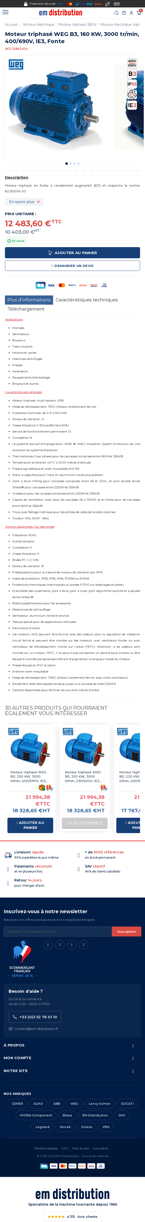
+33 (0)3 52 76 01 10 (35, 1017)
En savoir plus (21, 202)
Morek (65, 1127)
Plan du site (80, 1148)
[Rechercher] (116, 13)
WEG (74, 1104)
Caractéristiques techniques (87, 300)
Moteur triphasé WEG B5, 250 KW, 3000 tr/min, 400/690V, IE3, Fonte (28, 776)
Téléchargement (26, 309)
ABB (56, 1104)
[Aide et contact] (124, 13)
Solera (86, 1127)
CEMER (17, 1104)
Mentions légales (46, 1148)
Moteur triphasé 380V (77, 24)
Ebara (67, 1115)
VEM (106, 1127)
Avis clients (100, 1148)
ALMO (38, 1104)
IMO (122, 1115)
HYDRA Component (36, 1115)
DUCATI (127, 1104)
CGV (65, 1148)
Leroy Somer (100, 1104)
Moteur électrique (38, 24)
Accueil (11, 24)
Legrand (42, 1127)
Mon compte (17, 1058)
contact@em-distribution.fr (33, 1029)
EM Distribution (95, 1115)
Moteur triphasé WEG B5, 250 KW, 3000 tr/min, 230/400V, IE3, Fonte (83, 776)
